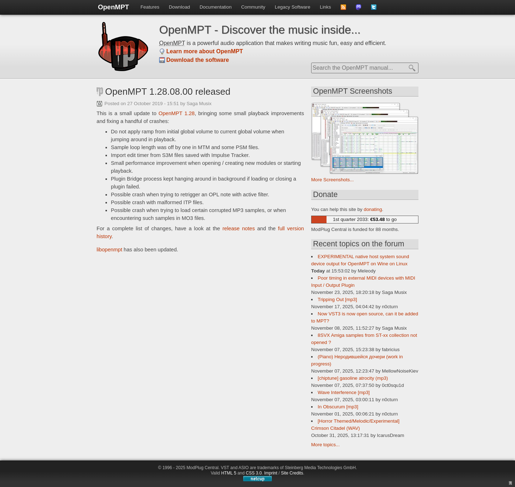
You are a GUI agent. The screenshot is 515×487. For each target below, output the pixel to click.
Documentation (216, 7)
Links (325, 7)
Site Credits (292, 473)
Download (179, 7)
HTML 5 (228, 473)
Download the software (197, 60)
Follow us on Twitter (376, 9)
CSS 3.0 (254, 473)
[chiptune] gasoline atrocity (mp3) (353, 378)
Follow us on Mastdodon (361, 9)
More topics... (325, 444)
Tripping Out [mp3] (337, 299)
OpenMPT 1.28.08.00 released (167, 92)
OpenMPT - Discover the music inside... (259, 29)
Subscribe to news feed (345, 9)
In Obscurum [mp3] (338, 406)
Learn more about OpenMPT (204, 51)
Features (150, 7)
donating (373, 209)
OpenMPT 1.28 (176, 113)
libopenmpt (109, 249)
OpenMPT (113, 7)
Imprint (271, 473)
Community (253, 7)
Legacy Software (292, 7)
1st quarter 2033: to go (365, 219)
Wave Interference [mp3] (343, 392)
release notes (238, 228)
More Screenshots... (332, 179)
